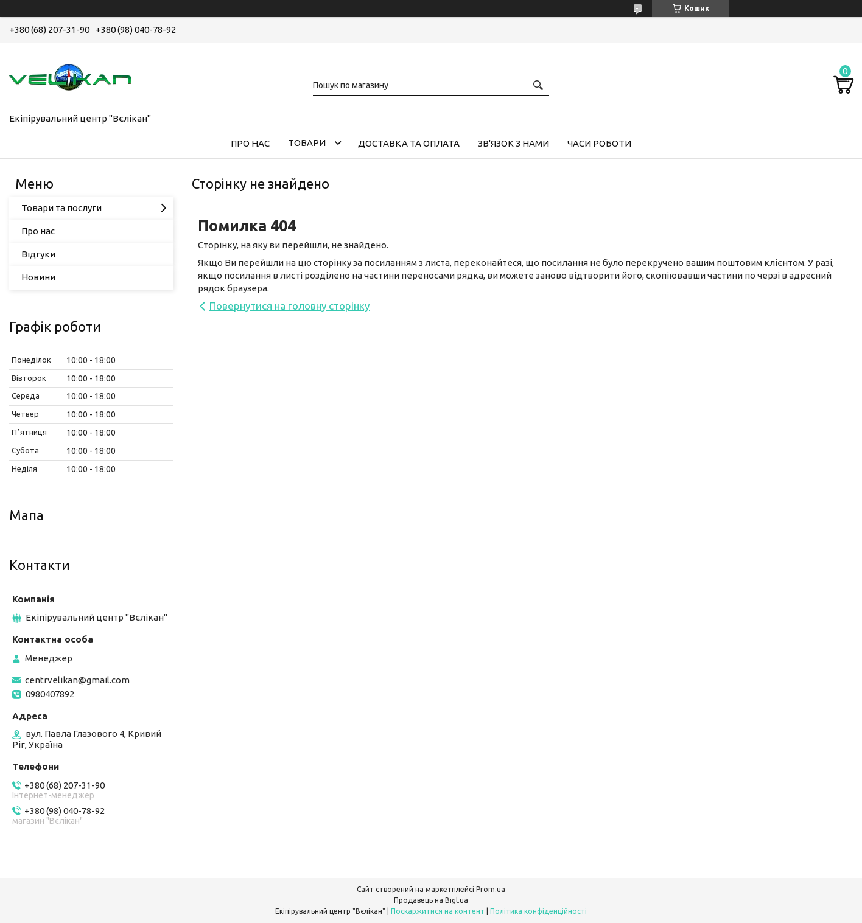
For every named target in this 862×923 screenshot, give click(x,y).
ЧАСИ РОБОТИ (599, 143)
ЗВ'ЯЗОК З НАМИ (513, 143)
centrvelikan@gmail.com (77, 680)
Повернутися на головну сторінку (289, 306)
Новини (38, 277)
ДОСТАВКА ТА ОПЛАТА (409, 143)
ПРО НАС (250, 143)
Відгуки (38, 254)
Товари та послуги (61, 208)
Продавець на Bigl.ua (431, 900)
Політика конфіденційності (538, 911)
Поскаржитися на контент (438, 911)
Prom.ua (490, 889)
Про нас (38, 231)
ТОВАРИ (307, 143)
